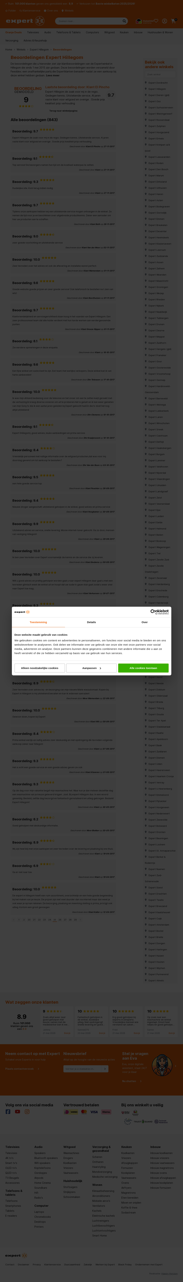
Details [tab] (91, 622)
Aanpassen (91, 668)
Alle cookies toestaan (143, 668)
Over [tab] (145, 622)
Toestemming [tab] (38, 622)
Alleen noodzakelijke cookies (39, 668)
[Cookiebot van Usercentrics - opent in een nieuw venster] (153, 612)
